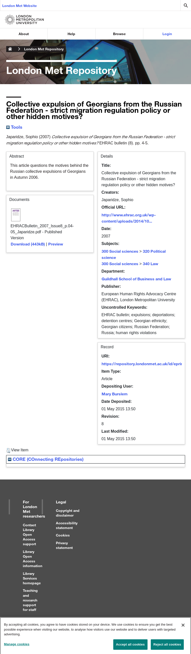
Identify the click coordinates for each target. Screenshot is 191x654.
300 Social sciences (120, 251)
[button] (8, 450)
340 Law (150, 263)
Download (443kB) (28, 243)
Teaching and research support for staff (30, 600)
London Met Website (19, 5)
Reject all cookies (167, 646)
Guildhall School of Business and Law (136, 278)
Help (71, 34)
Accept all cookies (130, 646)
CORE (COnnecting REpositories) (45, 459)
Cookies (63, 535)
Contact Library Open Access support (29, 534)
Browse (119, 34)
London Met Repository (44, 49)
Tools (14, 127)
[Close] (183, 627)
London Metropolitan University (10, 49)
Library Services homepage (32, 578)
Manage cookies (16, 646)
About (24, 34)
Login (167, 34)
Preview (55, 243)
